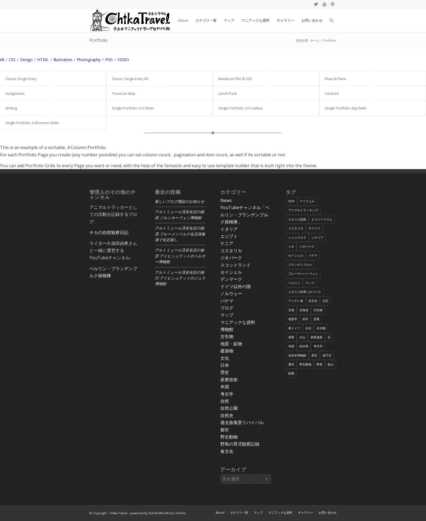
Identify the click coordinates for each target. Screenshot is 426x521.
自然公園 (229, 408)
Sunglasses (15, 93)
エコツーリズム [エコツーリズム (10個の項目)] (321, 219)
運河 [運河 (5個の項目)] (291, 364)
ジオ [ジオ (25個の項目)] (291, 246)
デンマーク (231, 279)
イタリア (229, 229)
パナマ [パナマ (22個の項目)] (312, 255)
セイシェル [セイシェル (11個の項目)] (295, 255)
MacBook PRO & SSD (235, 78)
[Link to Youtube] (324, 4)
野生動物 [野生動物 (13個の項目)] (305, 364)
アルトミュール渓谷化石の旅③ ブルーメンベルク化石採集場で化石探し (180, 234)
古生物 (226, 336)
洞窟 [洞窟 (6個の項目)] (291, 337)
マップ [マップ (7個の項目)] (309, 283)
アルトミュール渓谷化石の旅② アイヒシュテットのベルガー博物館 (180, 256)
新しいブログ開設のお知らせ (179, 202)
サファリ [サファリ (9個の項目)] (314, 228)
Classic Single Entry (21, 78)
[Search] (331, 20)
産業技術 (229, 380)
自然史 (226, 415)
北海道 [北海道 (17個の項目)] (303, 310)
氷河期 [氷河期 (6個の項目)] (321, 328)
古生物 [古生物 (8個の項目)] (318, 310)
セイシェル (231, 272)
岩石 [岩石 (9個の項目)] (305, 319)
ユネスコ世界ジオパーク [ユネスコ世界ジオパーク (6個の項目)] (304, 292)
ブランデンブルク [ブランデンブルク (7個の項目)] (300, 265)
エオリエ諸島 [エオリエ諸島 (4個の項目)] (297, 219)
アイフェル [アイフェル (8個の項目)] (307, 201)
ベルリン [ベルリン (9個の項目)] (294, 283)
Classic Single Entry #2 (130, 78)
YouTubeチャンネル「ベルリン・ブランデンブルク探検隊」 (245, 214)
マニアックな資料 (237, 322)
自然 (224, 401)
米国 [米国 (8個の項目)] (291, 346)
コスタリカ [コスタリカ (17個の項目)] (295, 228)
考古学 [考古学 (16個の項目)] (318, 346)
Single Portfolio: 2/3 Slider (133, 108)
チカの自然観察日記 (109, 232)
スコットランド (235, 265)
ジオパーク (231, 258)
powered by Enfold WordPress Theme (158, 513)
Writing (11, 108)
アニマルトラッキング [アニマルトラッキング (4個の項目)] (303, 210)
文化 (224, 358)
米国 (224, 387)
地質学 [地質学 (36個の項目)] (292, 319)
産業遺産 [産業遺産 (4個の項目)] (316, 337)
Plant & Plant (335, 78)
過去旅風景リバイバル (242, 422)
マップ (226, 315)
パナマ (226, 301)
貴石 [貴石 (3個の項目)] (314, 355)
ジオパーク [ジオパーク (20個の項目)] (306, 246)
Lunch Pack (227, 93)
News (226, 200)
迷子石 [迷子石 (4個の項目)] (326, 355)
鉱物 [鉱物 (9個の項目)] (291, 373)
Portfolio (98, 40)
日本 (224, 365)
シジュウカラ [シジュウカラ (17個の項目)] (297, 237)
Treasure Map (123, 93)
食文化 (226, 451)
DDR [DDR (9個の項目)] (291, 201)
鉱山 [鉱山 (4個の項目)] (331, 364)
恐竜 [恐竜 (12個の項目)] (317, 319)
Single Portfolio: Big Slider (346, 108)
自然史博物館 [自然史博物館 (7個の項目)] (297, 355)
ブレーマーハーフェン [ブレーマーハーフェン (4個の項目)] (303, 273)
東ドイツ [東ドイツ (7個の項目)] (294, 328)
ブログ (226, 308)
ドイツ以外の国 (235, 286)
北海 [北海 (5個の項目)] (291, 310)
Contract (332, 93)
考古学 (226, 394)
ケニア (226, 243)
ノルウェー (231, 293)
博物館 (226, 329)
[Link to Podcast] (332, 4)
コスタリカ (231, 251)
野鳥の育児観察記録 (239, 444)
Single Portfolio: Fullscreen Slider (32, 122)
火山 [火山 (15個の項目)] (302, 337)
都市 (224, 430)
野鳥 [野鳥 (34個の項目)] (319, 364)
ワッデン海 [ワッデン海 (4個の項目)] (295, 301)
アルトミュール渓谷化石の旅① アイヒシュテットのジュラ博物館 (180, 278)
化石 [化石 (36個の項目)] (325, 301)
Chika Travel (118, 513)
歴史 (224, 372)
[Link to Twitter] (316, 4)
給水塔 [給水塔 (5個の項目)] (303, 346)
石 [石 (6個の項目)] (329, 337)
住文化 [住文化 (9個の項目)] (312, 301)
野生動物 (229, 437)
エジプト (229, 236)
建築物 (226, 351)
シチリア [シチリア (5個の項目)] (317, 237)
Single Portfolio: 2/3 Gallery (240, 108)
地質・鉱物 (231, 344)
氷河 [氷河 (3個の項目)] (308, 328)
